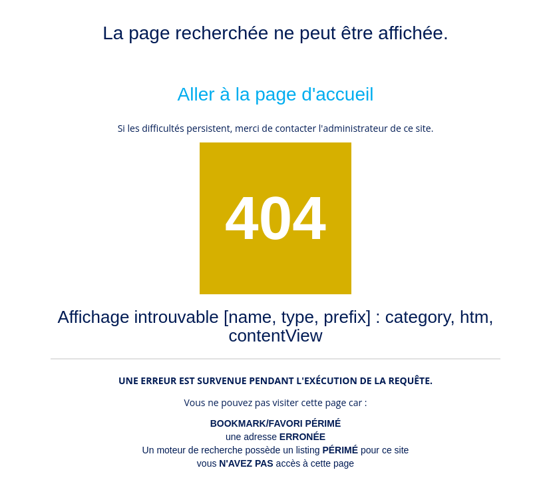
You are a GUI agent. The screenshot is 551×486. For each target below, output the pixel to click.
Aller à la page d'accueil (276, 94)
